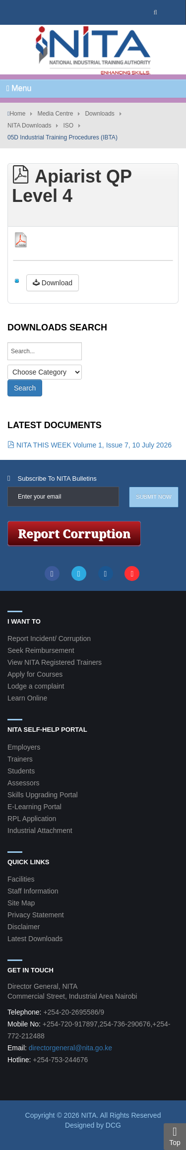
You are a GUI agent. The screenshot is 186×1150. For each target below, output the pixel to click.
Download (52, 283)
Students (21, 771)
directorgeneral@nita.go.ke (70, 1048)
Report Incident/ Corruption (49, 638)
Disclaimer (23, 927)
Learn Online (27, 698)
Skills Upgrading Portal (42, 795)
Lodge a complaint (35, 686)
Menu (18, 88)
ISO (68, 125)
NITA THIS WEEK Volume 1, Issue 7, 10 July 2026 (89, 445)
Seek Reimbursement (40, 650)
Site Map (21, 903)
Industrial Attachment (39, 830)
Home (17, 113)
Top (175, 1136)
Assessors (23, 783)
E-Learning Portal (34, 807)
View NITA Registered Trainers (54, 662)
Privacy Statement (35, 915)
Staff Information (32, 891)
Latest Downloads (34, 939)
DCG (113, 1125)
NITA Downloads (29, 125)
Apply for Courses (34, 674)
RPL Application (31, 819)
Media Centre (55, 113)
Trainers (20, 759)
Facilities (20, 879)
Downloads (99, 113)
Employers (23, 747)
